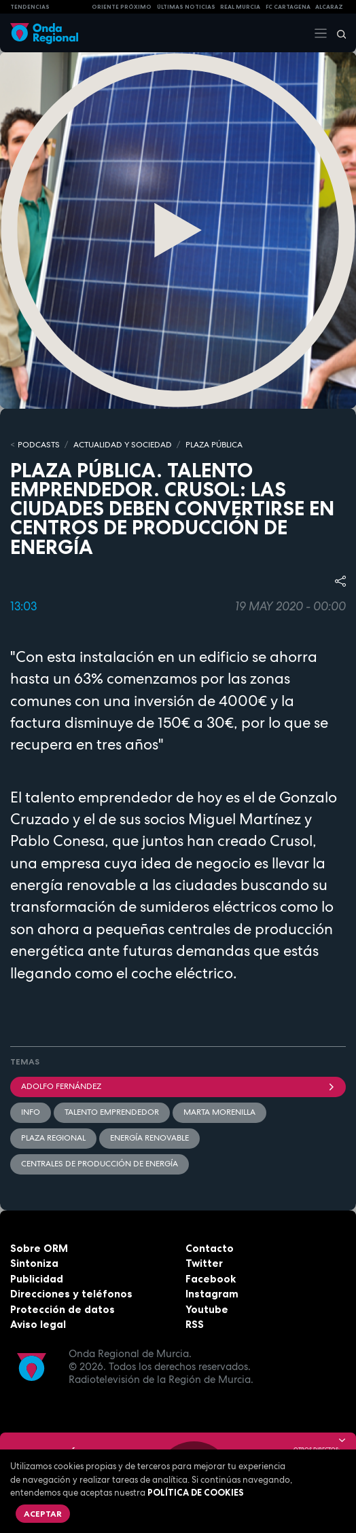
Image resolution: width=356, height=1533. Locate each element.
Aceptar (43, 1514)
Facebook (210, 1278)
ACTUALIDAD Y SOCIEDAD (122, 444)
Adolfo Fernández (178, 1086)
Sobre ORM (39, 1248)
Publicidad (36, 1278)
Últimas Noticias (186, 6)
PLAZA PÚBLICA (214, 444)
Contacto (209, 1248)
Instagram (211, 1293)
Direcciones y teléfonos (71, 1293)
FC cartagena (288, 6)
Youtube (206, 1309)
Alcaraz (329, 6)
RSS (194, 1324)
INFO (30, 1112)
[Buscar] (337, 33)
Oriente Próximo (122, 6)
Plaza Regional (53, 1137)
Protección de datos (62, 1309)
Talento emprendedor (112, 1112)
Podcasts (39, 444)
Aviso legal (38, 1324)
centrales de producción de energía (99, 1163)
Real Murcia (240, 6)
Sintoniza (34, 1263)
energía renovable (149, 1137)
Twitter (204, 1263)
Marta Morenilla (219, 1112)
